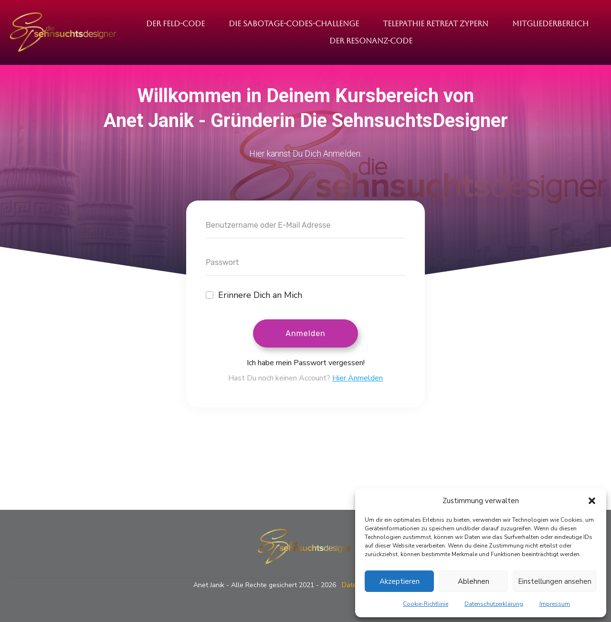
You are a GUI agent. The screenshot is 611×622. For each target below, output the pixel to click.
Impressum (554, 604)
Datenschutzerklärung (493, 604)
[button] (592, 501)
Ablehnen (473, 581)
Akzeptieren (399, 581)
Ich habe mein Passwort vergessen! (306, 363)
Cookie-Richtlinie (425, 604)
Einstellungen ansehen (554, 581)
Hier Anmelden (357, 378)
